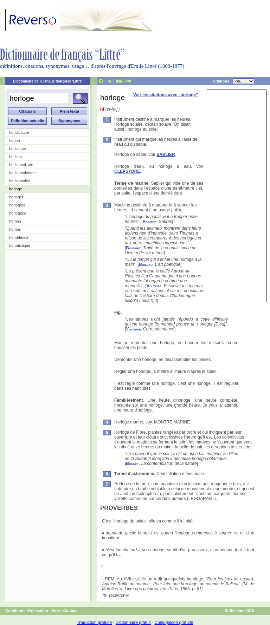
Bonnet (132, 463)
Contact (70, 610)
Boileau (146, 264)
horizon (15, 156)
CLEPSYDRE (127, 171)
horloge (15, 189)
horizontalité (19, 181)
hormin (15, 221)
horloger (16, 197)
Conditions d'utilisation (26, 610)
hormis (15, 229)
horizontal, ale (21, 165)
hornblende (18, 237)
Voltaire (154, 285)
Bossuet (133, 247)
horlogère (17, 205)
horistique (17, 148)
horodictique (19, 245)
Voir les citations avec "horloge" (165, 94)
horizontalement (23, 173)
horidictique (19, 132)
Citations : (233, 81)
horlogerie (17, 213)
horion (14, 140)
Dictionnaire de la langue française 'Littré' (48, 81)
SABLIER (165, 154)
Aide (55, 610)
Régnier (149, 221)
